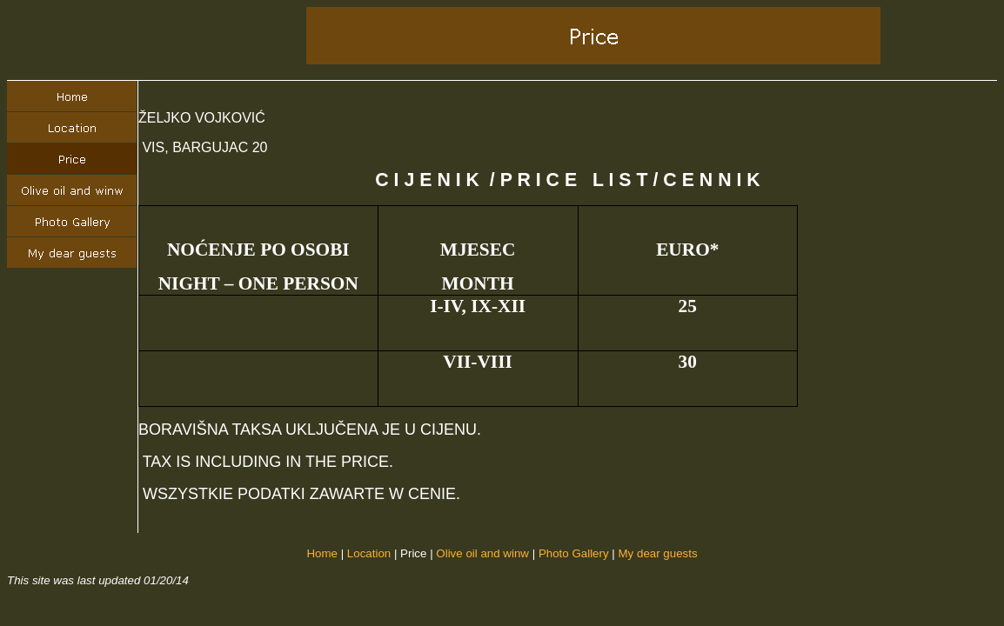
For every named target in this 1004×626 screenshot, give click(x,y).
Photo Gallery (574, 553)
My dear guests (658, 553)
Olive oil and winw (482, 553)
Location (369, 553)
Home (322, 553)
